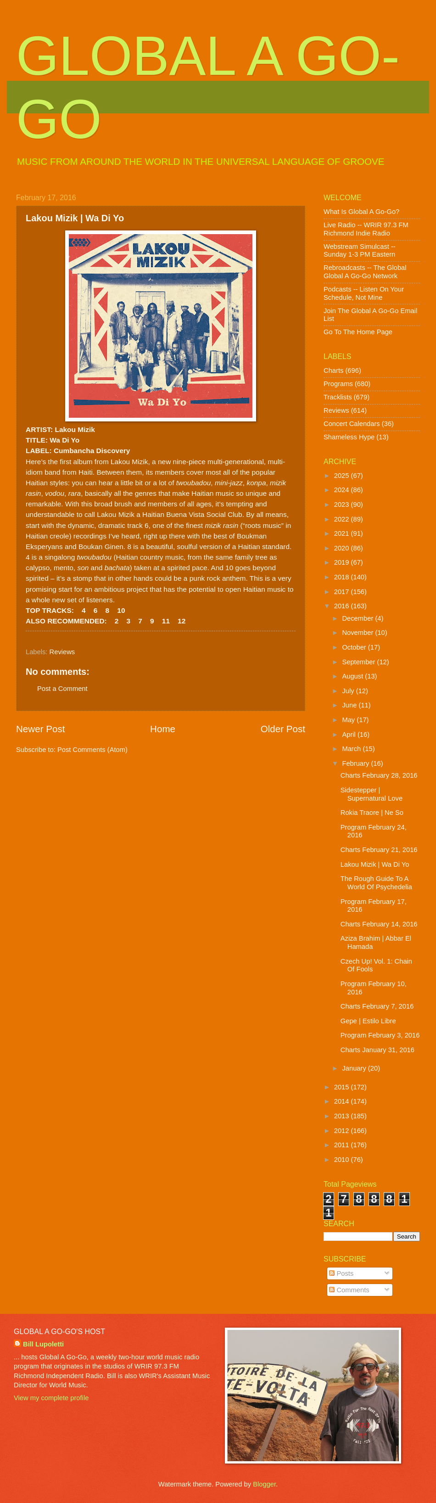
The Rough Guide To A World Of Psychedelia (376, 883)
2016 (342, 606)
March (352, 748)
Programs (338, 383)
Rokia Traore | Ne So (372, 812)
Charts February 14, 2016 (379, 924)
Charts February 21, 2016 (379, 849)
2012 (342, 1130)
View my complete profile (51, 1398)
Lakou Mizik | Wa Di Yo (375, 864)
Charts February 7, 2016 (377, 1006)
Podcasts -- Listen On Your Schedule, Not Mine (364, 293)
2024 (342, 490)
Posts (341, 1273)
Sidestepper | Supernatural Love (371, 794)
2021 (342, 533)
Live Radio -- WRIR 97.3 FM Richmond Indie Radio (366, 229)
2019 (342, 562)
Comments (349, 1290)
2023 (342, 504)
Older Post (283, 728)
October (355, 647)
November (358, 632)
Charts (333, 370)
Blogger (264, 1484)
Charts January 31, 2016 (377, 1050)
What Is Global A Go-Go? (361, 211)
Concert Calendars (352, 423)
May (349, 719)
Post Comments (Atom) (92, 749)
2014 (342, 1101)
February (356, 763)
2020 (342, 548)
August (353, 676)
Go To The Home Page (358, 332)
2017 (342, 591)
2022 (342, 519)
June (350, 705)
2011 (342, 1145)
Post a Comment (62, 688)
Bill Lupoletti (43, 1344)
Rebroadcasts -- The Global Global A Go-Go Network (365, 272)
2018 (342, 577)
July (349, 691)
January (355, 1068)
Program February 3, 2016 (380, 1035)
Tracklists (338, 397)
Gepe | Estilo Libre (368, 1021)
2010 (342, 1159)
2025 (342, 475)
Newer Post (40, 728)
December (358, 618)
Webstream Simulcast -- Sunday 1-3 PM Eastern (360, 250)
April (350, 734)
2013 (342, 1116)
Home (162, 728)
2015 (342, 1087)
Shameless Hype (349, 437)
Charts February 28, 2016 (379, 775)
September (359, 662)
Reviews (62, 652)
